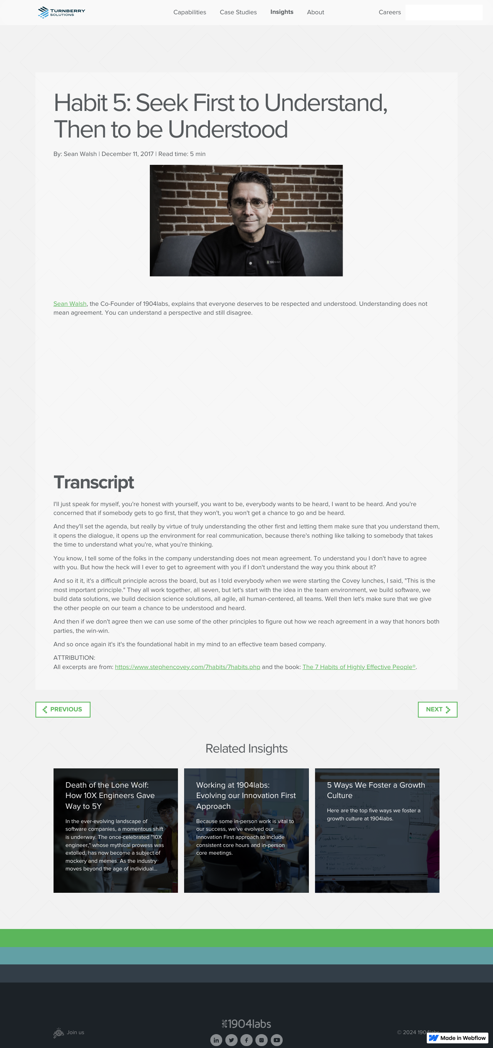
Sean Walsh (70, 304)
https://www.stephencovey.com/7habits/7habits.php (187, 667)
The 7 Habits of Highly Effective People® (358, 667)
